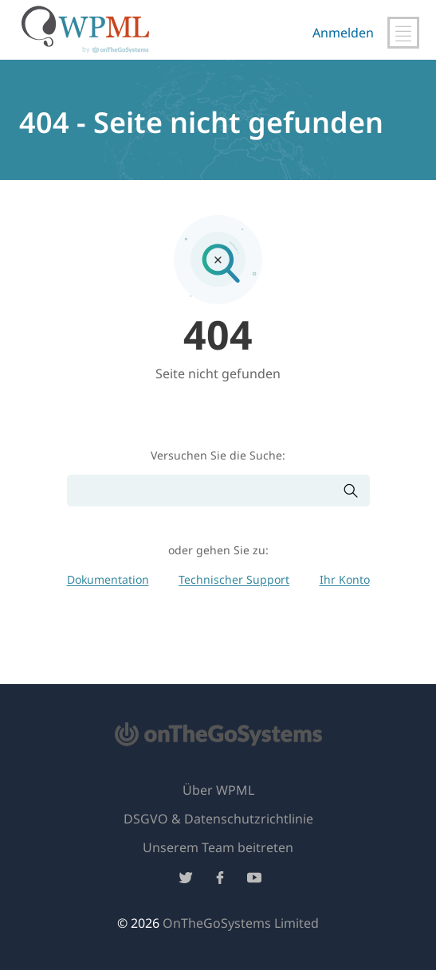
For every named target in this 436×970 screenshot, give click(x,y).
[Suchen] (205, 491)
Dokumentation (108, 579)
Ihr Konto (345, 579)
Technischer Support (234, 579)
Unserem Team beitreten (218, 847)
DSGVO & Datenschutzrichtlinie (218, 818)
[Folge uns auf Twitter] (185, 880)
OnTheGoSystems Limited (241, 923)
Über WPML (218, 790)
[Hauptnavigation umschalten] (403, 33)
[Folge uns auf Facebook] (220, 880)
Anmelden (343, 32)
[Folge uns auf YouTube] (254, 880)
